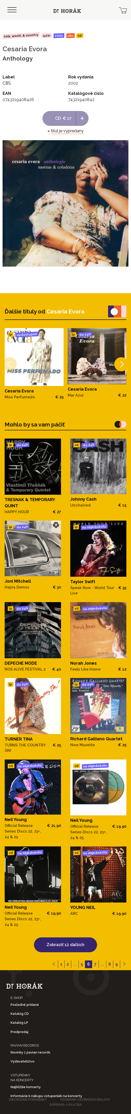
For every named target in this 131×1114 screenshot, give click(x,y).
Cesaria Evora (25, 49)
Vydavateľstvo (22, 1061)
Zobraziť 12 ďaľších (65, 944)
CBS (70, 35)
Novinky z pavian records (30, 1052)
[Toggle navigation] (12, 10)
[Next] (121, 364)
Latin (46, 36)
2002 (59, 36)
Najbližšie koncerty (26, 1087)
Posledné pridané (25, 1005)
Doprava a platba (65, 1105)
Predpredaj (19, 1032)
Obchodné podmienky (28, 1099)
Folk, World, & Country (21, 35)
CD (80, 36)
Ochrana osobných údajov (85, 1099)
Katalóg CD (20, 1014)
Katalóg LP (19, 1023)
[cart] (123, 10)
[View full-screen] (123, 146)
